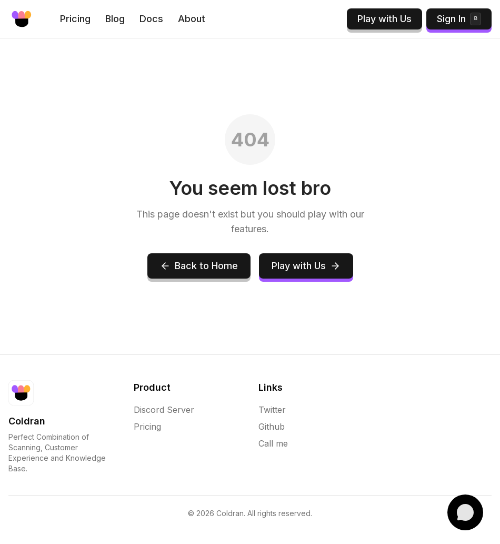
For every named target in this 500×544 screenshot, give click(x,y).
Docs (151, 18)
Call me (273, 443)
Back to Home (199, 265)
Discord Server (164, 409)
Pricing (75, 18)
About (191, 18)
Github (271, 426)
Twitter (272, 409)
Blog (115, 18)
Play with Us (384, 18)
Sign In (459, 19)
